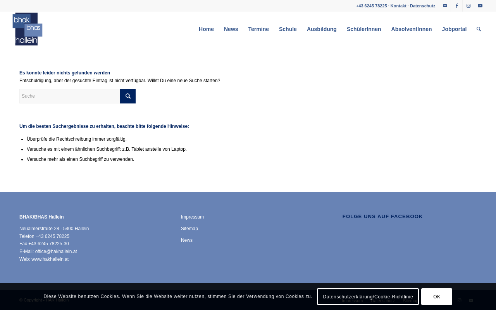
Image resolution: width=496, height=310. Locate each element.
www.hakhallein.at (50, 259)
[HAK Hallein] (27, 29)
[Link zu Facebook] (456, 6)
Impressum (192, 217)
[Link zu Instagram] (468, 6)
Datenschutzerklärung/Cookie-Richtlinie (368, 297)
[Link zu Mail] (445, 6)
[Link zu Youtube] (480, 6)
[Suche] (479, 29)
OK (437, 297)
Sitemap (189, 228)
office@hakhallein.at (56, 251)
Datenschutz (422, 5)
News (187, 240)
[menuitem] (206, 29)
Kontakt (398, 5)
